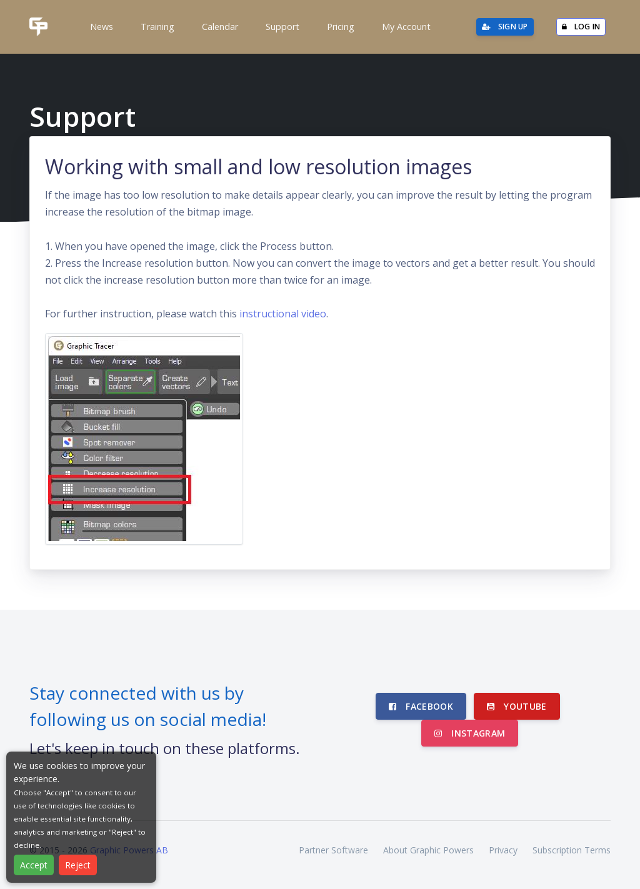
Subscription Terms (571, 850)
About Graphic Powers (428, 850)
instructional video (282, 313)
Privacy (503, 850)
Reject (78, 865)
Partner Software (333, 850)
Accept (34, 865)
